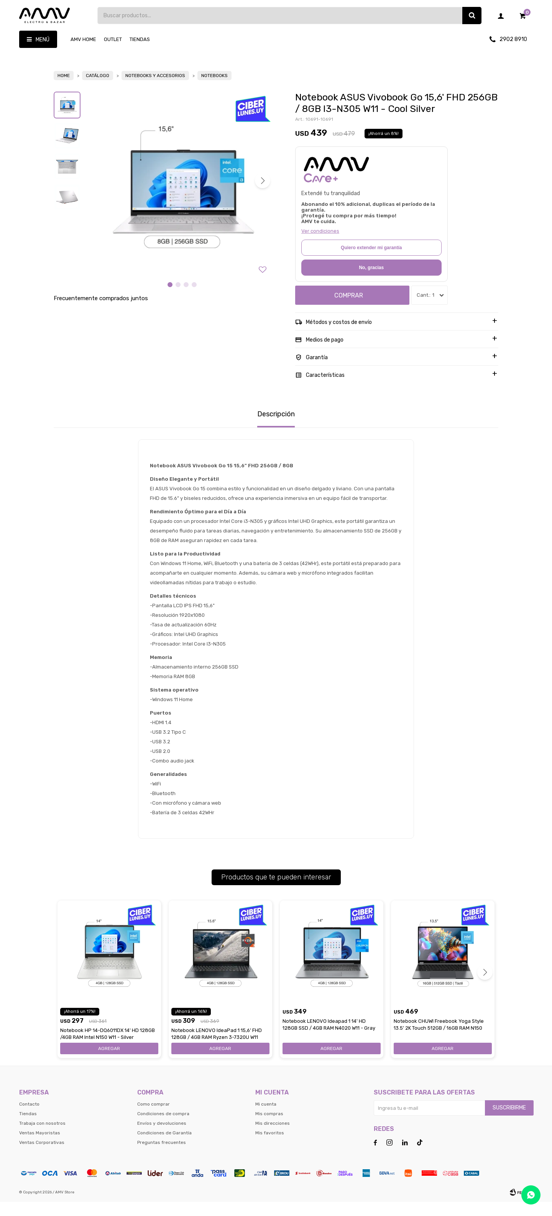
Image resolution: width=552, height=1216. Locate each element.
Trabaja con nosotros (42, 1137)
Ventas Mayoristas (39, 1147)
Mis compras (269, 1128)
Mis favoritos (269, 1147)
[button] (262, 194)
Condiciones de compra (163, 1128)
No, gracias (371, 281)
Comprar (348, 309)
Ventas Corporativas (41, 1156)
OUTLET (113, 39)
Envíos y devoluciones (161, 1137)
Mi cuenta (265, 1118)
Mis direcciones (272, 1137)
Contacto (29, 1118)
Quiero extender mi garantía (371, 262)
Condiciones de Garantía (164, 1147)
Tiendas (140, 39)
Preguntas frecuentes (161, 1156)
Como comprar (153, 1118)
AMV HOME (83, 39)
